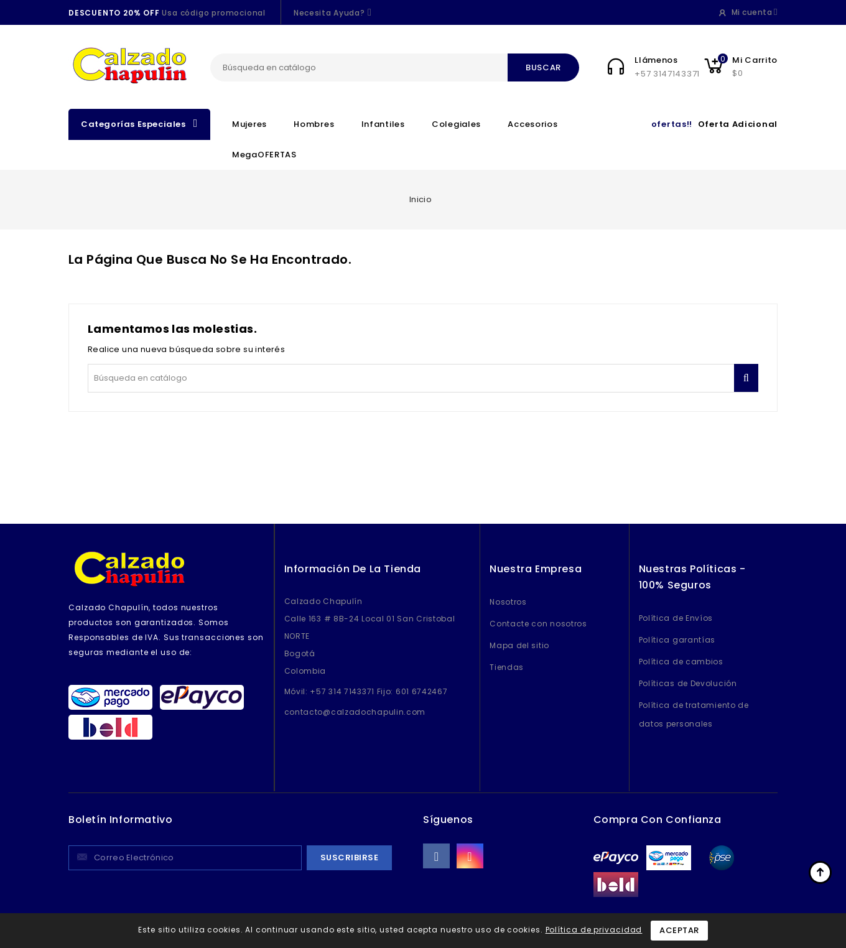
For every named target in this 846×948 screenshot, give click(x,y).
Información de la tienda (352, 569)
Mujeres (249, 124)
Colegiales (456, 124)
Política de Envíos (676, 618)
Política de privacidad (594, 929)
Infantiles (383, 124)
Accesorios (532, 124)
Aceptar (679, 930)
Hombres (314, 124)
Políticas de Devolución (688, 683)
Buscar (543, 67)
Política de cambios (681, 661)
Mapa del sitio (519, 645)
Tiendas (507, 667)
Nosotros (508, 602)
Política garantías (677, 639)
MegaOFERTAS (264, 154)
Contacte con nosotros (538, 623)
